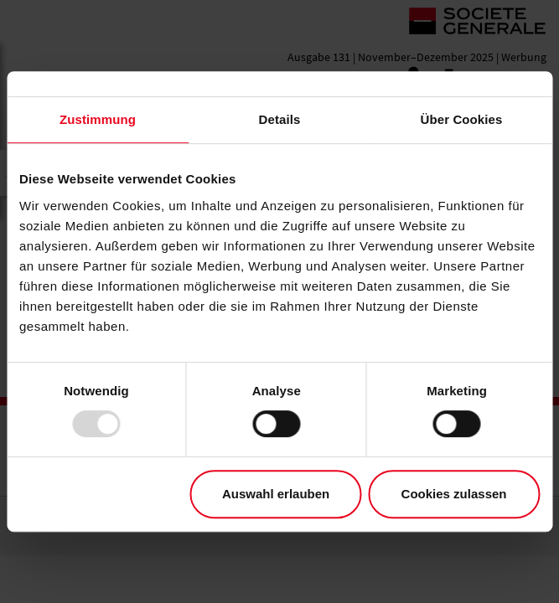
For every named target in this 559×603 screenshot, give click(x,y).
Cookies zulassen (454, 494)
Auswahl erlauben (275, 494)
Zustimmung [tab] (98, 119)
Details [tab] (280, 119)
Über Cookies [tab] (462, 119)
